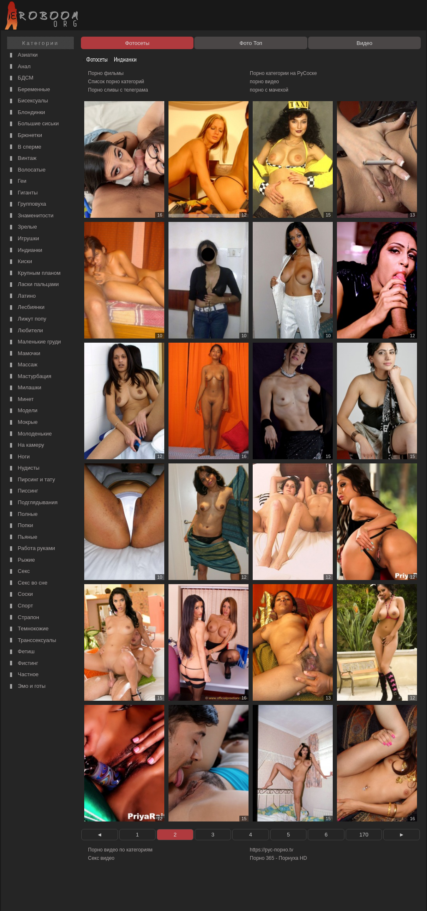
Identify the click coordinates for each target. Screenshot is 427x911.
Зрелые (22, 227)
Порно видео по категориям (120, 850)
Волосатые (26, 170)
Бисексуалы (28, 101)
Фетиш (21, 651)
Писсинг (23, 491)
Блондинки (26, 112)
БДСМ (20, 78)
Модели (23, 410)
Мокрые (23, 422)
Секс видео (101, 858)
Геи (17, 181)
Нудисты (24, 468)
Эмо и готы (26, 686)
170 (364, 834)
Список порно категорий (116, 82)
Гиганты (23, 193)
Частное (23, 674)
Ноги (19, 456)
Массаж (23, 364)
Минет (21, 399)
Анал (19, 66)
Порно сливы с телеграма (118, 90)
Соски (20, 594)
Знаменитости (30, 215)
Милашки (24, 387)
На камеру (26, 445)
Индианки (25, 250)
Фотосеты (94, 59)
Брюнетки (25, 135)
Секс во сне (28, 583)
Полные (23, 514)
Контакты (148, 895)
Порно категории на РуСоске (283, 73)
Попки (20, 525)
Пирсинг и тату (31, 479)
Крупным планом (34, 273)
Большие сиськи (33, 123)
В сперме (24, 147)
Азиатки (23, 55)
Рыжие (21, 560)
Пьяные (23, 537)
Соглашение (118, 895)
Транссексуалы (32, 640)
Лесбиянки (26, 307)
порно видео (264, 82)
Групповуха (27, 204)
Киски (20, 261)
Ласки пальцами (33, 284)
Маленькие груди (34, 342)
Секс (19, 571)
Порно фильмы (105, 73)
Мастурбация (29, 376)
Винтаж (22, 158)
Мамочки (24, 353)
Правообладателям (79, 895)
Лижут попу (27, 319)
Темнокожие (28, 628)
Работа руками (31, 548)
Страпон (23, 617)
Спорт (20, 606)
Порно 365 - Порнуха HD (278, 858)
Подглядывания (33, 502)
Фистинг (23, 663)
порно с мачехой (269, 90)
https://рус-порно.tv (271, 850)
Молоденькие (30, 434)
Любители (25, 330)
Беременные (29, 89)
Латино (22, 296)
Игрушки (23, 238)
